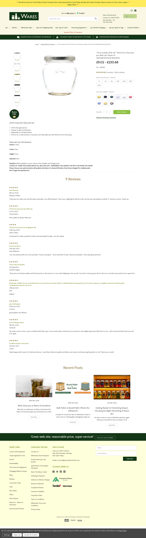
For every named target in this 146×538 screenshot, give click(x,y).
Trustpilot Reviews (37, 487)
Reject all (17, 535)
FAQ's (11, 494)
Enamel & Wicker (134, 28)
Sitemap (87, 516)
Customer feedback (37, 491)
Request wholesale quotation (106, 118)
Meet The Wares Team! (39, 471)
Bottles (15, 28)
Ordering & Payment (38, 475)
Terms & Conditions (37, 499)
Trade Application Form (17, 455)
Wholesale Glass (27, 28)
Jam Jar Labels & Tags (117, 28)
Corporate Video (36, 495)
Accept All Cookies (30, 535)
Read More (34, 417)
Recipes (12, 478)
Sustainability (13, 463)
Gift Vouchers (13, 498)
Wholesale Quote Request (40, 455)
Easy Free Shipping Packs (44, 28)
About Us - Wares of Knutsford (16, 503)
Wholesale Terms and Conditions (38, 504)
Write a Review (119, 72)
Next (17, 106)
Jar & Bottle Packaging (98, 28)
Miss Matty (13, 490)
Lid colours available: (105, 92)
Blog (10, 474)
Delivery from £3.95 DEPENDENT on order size (34, 37)
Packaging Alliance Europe (18, 471)
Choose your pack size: (105, 77)
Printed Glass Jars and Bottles (38, 460)
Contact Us (35, 451)
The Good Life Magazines (18, 467)
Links (11, 486)
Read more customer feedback (106, 437)
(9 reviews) (109, 72)
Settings (7, 535)
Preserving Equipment (79, 28)
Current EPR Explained (17, 451)
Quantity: (99, 112)
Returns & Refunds (37, 483)
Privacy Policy (35, 509)
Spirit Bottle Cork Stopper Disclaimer (39, 466)
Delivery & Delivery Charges (40, 479)
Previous (17, 51)
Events (11, 459)
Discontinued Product (16, 508)
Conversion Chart (15, 482)
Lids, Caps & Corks (62, 28)
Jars (7, 28)
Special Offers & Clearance (73, 32)
